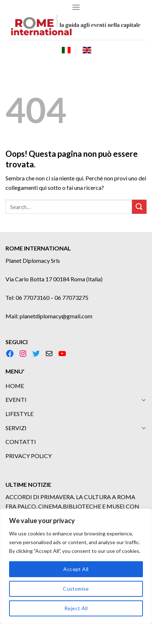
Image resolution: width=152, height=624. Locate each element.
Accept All (75, 569)
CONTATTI (20, 441)
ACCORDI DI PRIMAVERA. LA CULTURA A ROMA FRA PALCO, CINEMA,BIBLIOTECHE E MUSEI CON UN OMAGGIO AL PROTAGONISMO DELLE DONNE (74, 506)
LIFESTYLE (19, 413)
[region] (76, 566)
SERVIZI (16, 427)
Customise (76, 589)
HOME (14, 385)
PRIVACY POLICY (28, 455)
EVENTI (16, 399)
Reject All (76, 608)
